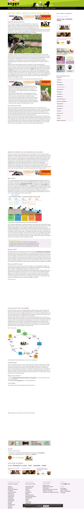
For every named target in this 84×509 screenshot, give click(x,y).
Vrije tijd (27, 489)
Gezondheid (59, 94)
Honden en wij (60, 113)
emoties (30, 465)
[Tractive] (29, 443)
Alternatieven (59, 96)
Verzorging (59, 91)
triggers (32, 68)
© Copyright (62, 492)
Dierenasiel (27, 490)
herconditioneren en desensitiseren (43, 251)
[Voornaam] (51, 501)
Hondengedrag (60, 84)
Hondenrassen (60, 106)
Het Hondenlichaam (61, 98)
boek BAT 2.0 (20, 380)
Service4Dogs (41, 452)
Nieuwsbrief (47, 8)
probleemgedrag (36, 465)
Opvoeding (59, 82)
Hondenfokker (28, 501)
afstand (10, 69)
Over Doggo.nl (63, 488)
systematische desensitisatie (26, 183)
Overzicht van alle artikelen (62, 16)
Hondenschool (28, 492)
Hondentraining (60, 89)
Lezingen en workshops (13, 483)
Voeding (58, 118)
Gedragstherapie (28, 497)
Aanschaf (59, 79)
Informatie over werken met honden (50, 489)
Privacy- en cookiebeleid (65, 491)
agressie (25, 465)
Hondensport (59, 108)
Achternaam (45, 503)
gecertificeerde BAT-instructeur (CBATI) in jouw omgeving (24, 377)
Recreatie (59, 110)
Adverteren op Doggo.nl (48, 490)
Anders (26, 500)
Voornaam (45, 499)
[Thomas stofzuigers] (29, 17)
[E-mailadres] (51, 497)
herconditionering (23, 184)
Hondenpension (28, 488)
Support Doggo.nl (64, 489)
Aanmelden (51, 507)
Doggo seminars (40, 8)
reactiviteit (33, 185)
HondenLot (34, 454)
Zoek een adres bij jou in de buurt (29, 8)
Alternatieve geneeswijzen (30, 496)
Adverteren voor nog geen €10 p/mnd (50, 492)
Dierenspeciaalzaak (29, 494)
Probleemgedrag (16, 465)
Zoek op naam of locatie (30, 483)
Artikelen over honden (16, 8)
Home (9, 8)
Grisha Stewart (44, 184)
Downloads (53, 8)
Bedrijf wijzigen (46, 488)
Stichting (27, 499)
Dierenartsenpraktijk (29, 486)
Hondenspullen (60, 103)
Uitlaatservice (28, 503)
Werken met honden (61, 120)
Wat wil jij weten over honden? (63, 76)
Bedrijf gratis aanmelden (48, 486)
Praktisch (59, 115)
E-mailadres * (46, 495)
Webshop (27, 493)
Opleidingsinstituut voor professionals (33, 507)
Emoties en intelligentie (61, 101)
